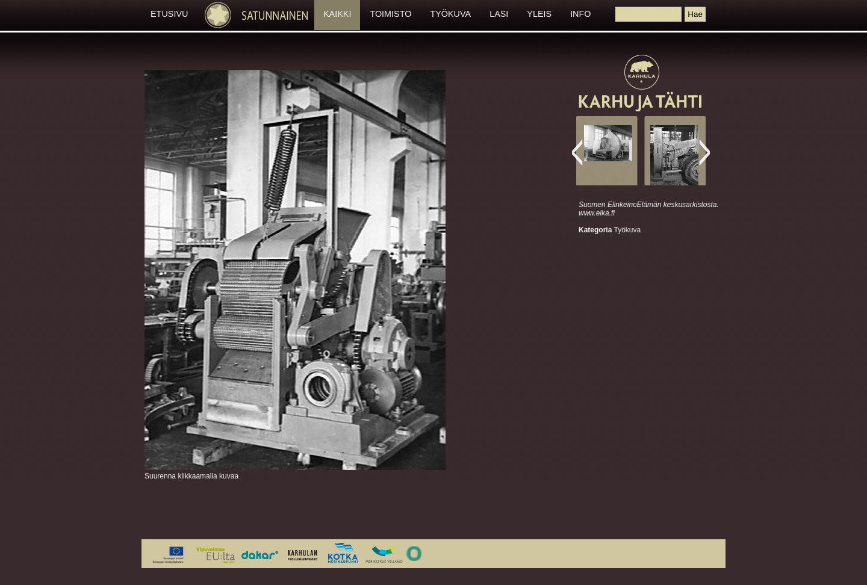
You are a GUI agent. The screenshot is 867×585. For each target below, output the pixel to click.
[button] (695, 14)
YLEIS (539, 14)
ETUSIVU (169, 14)
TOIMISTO (390, 14)
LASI (498, 14)
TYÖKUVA (450, 14)
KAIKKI (337, 14)
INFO (580, 14)
